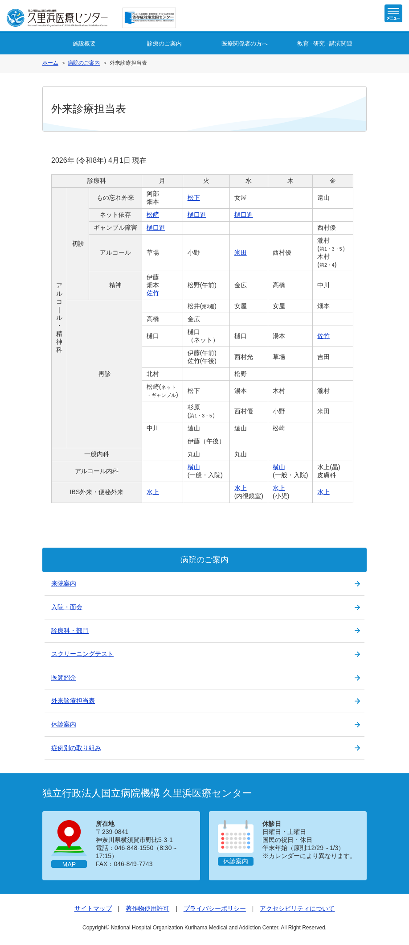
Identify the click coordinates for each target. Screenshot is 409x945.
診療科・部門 (70, 630)
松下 (194, 197)
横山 (194, 466)
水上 (153, 491)
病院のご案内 (84, 63)
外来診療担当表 (73, 700)
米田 (240, 252)
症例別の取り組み (76, 747)
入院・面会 (66, 607)
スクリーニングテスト (82, 653)
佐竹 (153, 293)
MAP (69, 864)
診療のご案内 (164, 43)
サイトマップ (93, 908)
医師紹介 (63, 677)
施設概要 (84, 43)
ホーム (50, 63)
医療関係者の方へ (244, 43)
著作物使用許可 (147, 908)
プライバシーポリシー (215, 908)
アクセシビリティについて (297, 908)
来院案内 (63, 583)
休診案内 (63, 724)
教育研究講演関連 (324, 43)
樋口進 (197, 214)
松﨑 (153, 214)
